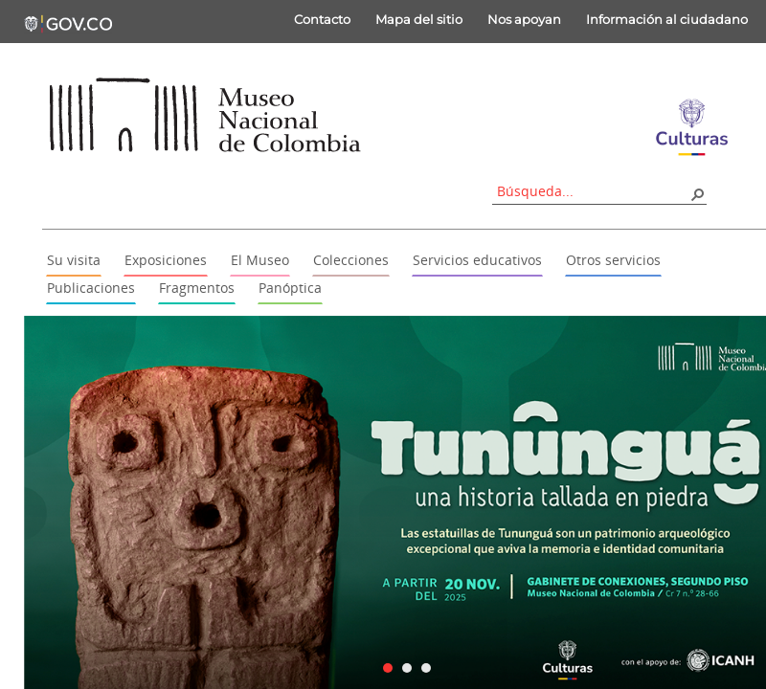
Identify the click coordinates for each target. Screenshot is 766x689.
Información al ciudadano (667, 19)
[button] (697, 193)
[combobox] (592, 191)
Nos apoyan (524, 19)
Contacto (322, 19)
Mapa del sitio (418, 19)
